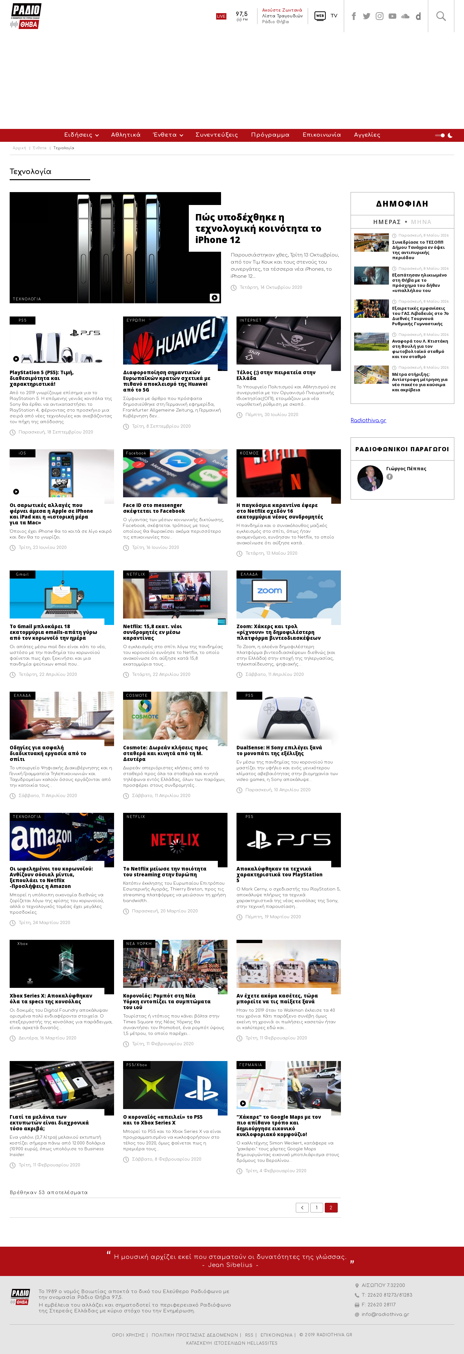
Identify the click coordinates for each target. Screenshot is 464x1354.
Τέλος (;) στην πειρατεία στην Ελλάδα (276, 375)
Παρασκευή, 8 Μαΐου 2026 (424, 235)
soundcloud (405, 16)
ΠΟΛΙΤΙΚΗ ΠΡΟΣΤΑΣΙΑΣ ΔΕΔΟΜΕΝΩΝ (195, 1335)
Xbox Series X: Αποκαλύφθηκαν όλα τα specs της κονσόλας (51, 998)
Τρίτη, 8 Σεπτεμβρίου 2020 (161, 426)
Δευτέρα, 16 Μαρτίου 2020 (47, 1038)
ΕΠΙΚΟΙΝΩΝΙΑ (277, 1335)
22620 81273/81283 (390, 1295)
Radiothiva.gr (368, 421)
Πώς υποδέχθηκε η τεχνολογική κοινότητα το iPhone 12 (258, 228)
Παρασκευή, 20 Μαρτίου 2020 (165, 911)
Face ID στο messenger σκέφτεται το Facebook (154, 508)
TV (334, 16)
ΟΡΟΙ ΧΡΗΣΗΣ (128, 1335)
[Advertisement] (232, 80)
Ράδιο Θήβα (275, 22)
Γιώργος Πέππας (406, 468)
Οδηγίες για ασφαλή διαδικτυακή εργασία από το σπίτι (48, 753)
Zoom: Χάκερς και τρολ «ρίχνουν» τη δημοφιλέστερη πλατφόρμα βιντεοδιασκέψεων (279, 632)
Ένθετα (165, 135)
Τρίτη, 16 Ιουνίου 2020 (155, 547)
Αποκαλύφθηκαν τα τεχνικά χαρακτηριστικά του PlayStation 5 (280, 874)
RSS (249, 1335)
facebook (353, 16)
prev (302, 1208)
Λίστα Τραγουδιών (282, 16)
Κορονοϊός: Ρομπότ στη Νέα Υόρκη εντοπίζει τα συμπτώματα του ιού (167, 1001)
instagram (379, 16)
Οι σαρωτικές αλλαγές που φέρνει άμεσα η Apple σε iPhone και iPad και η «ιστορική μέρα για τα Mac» (51, 514)
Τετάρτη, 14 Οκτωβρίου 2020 (271, 287)
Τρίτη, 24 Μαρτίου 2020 (44, 923)
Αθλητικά (126, 135)
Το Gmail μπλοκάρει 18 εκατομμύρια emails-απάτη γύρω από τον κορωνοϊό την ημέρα (53, 632)
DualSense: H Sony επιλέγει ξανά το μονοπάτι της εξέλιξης (279, 750)
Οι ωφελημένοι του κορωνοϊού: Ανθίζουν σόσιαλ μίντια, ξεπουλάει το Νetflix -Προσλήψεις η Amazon (51, 877)
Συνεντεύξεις (217, 135)
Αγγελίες (367, 135)
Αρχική (19, 148)
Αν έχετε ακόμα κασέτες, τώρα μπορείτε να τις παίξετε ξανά (277, 998)
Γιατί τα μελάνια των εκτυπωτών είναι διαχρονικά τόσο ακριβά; (49, 1123)
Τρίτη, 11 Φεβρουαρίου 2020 (163, 1044)
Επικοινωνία (322, 135)
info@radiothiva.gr (386, 1314)
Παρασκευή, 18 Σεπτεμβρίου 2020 (56, 432)
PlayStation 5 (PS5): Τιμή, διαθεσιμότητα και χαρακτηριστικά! (42, 378)
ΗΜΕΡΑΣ (387, 222)
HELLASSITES (262, 1343)
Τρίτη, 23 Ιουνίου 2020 (43, 547)
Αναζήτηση (441, 16)
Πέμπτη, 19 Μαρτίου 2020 (273, 917)
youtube (392, 16)
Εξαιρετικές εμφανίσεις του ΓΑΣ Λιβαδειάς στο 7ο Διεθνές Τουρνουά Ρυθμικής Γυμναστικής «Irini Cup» (420, 316)
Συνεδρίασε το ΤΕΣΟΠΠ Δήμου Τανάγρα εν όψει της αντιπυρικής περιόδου (418, 249)
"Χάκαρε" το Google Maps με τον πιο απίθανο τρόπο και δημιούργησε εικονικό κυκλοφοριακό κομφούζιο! (279, 1125)
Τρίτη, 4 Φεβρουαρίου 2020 (276, 1171)
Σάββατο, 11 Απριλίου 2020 (275, 674)
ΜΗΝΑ (421, 222)
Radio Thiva (26, 16)
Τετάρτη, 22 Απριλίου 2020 (48, 674)
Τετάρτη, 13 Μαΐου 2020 (271, 553)
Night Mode (444, 135)
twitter (366, 16)
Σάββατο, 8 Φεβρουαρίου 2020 (166, 1159)
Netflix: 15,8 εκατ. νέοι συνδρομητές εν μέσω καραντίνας (152, 632)
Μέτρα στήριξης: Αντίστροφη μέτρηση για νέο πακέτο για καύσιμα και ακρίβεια (420, 382)
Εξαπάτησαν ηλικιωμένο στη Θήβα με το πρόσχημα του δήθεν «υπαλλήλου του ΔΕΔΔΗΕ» (419, 282)
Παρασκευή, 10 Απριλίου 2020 (278, 790)
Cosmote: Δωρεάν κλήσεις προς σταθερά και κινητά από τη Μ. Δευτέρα (165, 753)
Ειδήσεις (78, 135)
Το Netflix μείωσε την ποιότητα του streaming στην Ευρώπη (165, 871)
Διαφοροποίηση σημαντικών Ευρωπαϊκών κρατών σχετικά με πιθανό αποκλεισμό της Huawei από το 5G (166, 381)
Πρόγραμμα (270, 135)
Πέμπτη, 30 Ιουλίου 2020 (272, 415)
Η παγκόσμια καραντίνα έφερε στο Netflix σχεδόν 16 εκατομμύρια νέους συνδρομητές (280, 511)
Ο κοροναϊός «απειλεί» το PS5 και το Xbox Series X (163, 1120)
